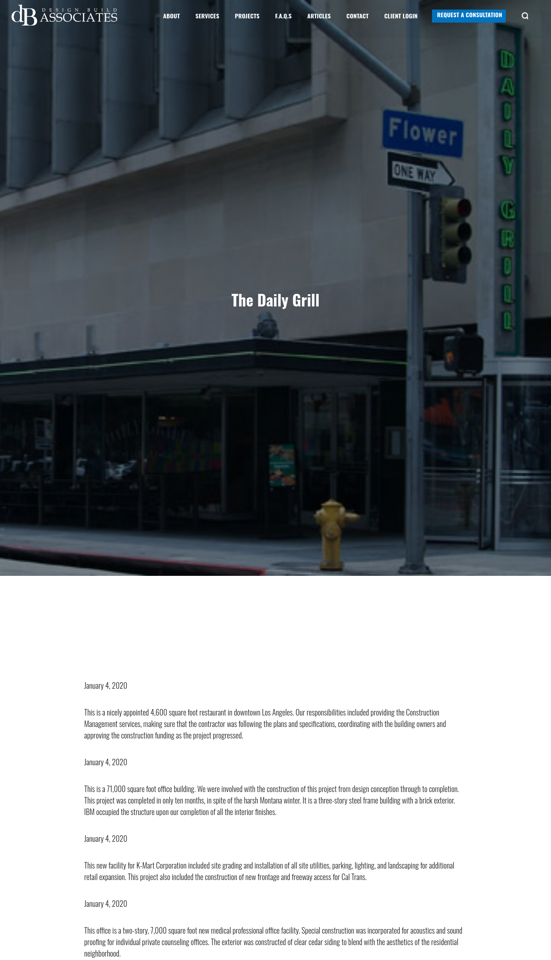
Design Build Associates (65, 15)
